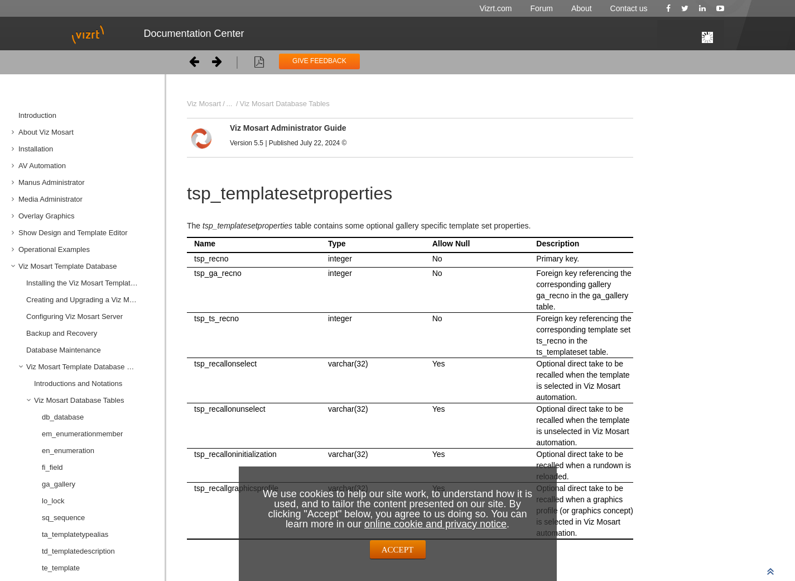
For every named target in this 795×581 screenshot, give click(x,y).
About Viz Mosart (46, 132)
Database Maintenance (63, 350)
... (230, 103)
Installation (35, 149)
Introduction (37, 115)
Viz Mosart (204, 103)
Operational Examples (54, 249)
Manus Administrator (51, 182)
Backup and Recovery (61, 333)
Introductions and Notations (78, 383)
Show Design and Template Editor (73, 232)
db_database (63, 417)
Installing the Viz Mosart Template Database (91, 283)
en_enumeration (68, 450)
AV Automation (42, 165)
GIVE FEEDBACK (319, 61)
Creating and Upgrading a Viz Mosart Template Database (91, 300)
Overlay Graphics (46, 216)
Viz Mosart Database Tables (79, 400)
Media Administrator (50, 199)
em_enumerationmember (82, 434)
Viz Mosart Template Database (67, 266)
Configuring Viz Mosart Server (74, 316)
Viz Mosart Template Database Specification (91, 367)
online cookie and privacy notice (435, 524)
